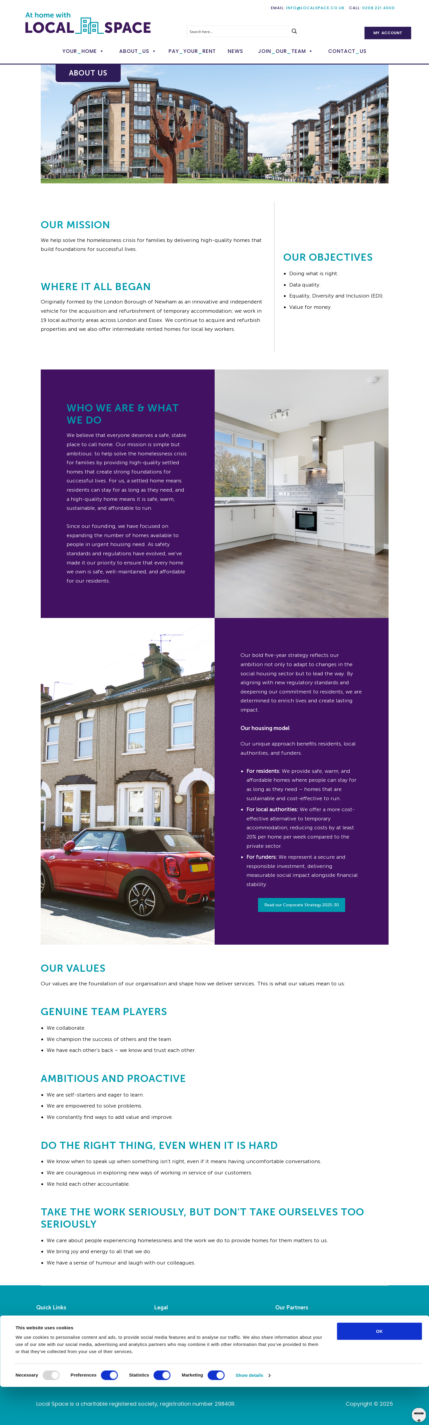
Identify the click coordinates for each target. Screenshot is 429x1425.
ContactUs (347, 51)
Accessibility (167, 1333)
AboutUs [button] (138, 51)
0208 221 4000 (378, 8)
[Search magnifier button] (294, 31)
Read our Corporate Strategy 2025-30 (301, 904)
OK (379, 1368)
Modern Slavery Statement (184, 1351)
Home (43, 1324)
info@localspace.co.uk (315, 8)
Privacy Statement (175, 1342)
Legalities (164, 1324)
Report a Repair (53, 1333)
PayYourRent (192, 51)
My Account (387, 33)
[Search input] (238, 31)
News (235, 51)
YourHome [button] (83, 51)
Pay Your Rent (51, 1342)
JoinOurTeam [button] (285, 51)
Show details (249, 1413)
